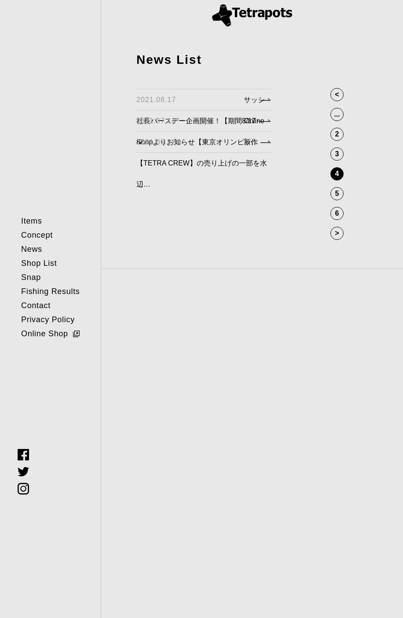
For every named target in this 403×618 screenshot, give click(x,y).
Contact (36, 305)
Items (31, 221)
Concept (37, 235)
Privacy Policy (48, 319)
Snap (31, 277)
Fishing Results (50, 291)
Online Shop (44, 333)
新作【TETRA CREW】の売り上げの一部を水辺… (201, 163)
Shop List (39, 263)
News (31, 249)
